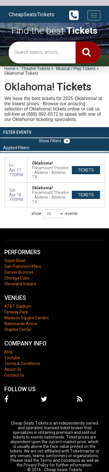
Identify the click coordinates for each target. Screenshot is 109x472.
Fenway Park (16, 312)
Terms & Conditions (22, 363)
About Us (12, 369)
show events (55, 213)
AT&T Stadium (17, 306)
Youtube (12, 357)
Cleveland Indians (20, 284)
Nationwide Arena (20, 323)
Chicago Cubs (16, 278)
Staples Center (18, 329)
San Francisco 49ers (22, 266)
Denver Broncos (18, 272)
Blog (8, 352)
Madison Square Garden (26, 318)
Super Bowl (14, 260)
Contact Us (14, 375)
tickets (86, 170)
